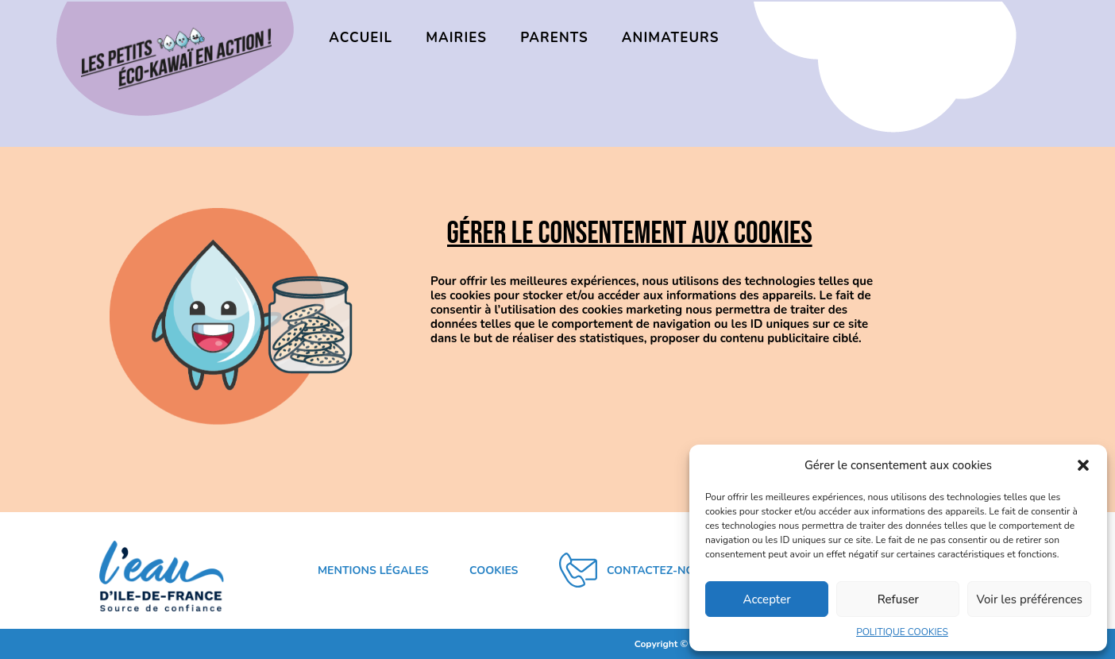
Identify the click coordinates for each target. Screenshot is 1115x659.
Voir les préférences (1029, 599)
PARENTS (554, 38)
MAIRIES (456, 38)
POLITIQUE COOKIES (902, 632)
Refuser (898, 599)
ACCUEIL (360, 38)
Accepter (767, 599)
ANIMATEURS (671, 38)
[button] (1083, 465)
